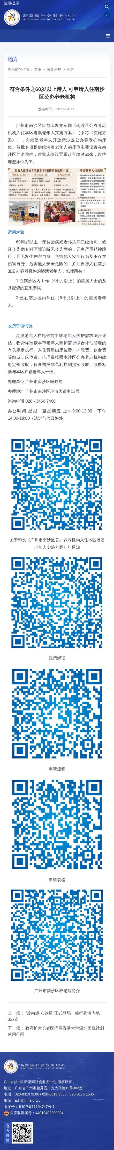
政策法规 (54, 69)
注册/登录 (11, 3)
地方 (70, 69)
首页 (37, 69)
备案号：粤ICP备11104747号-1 (29, 1107)
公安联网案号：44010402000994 (34, 1113)
